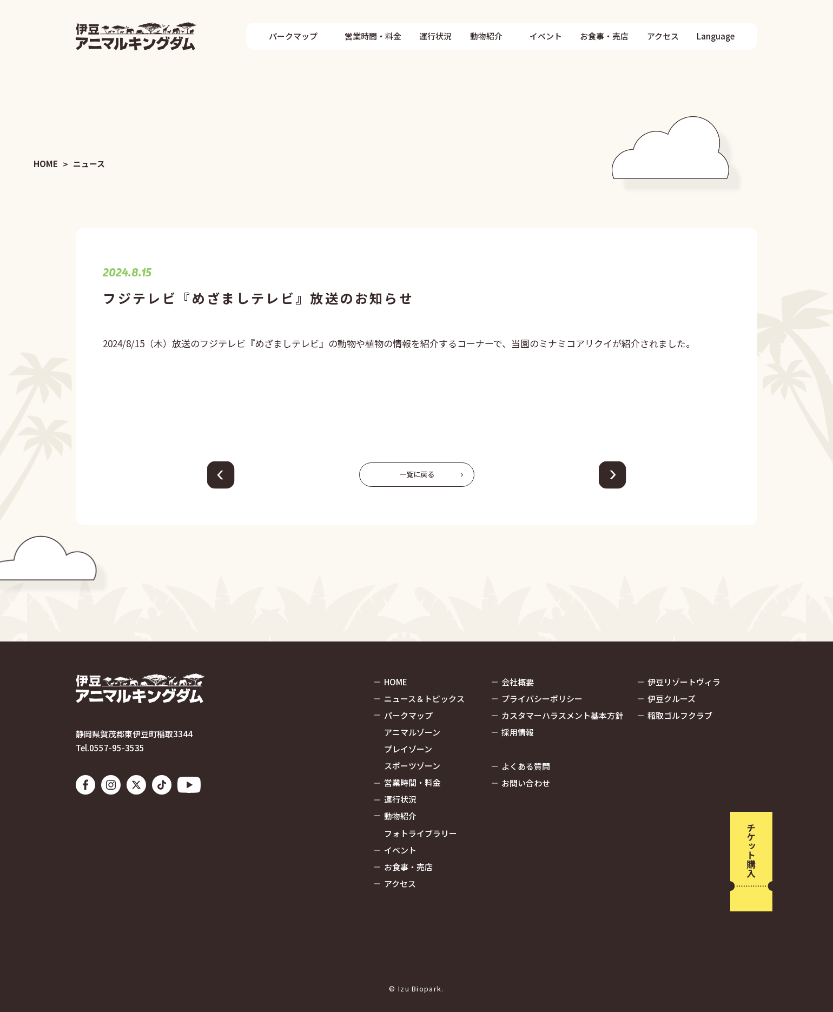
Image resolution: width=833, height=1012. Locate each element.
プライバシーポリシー (542, 698)
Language (716, 36)
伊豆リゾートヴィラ (683, 681)
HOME (46, 164)
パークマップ (293, 36)
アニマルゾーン (412, 732)
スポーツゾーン (412, 765)
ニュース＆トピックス (424, 698)
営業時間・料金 (373, 36)
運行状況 (435, 36)
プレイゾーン (408, 749)
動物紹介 (486, 36)
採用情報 (517, 732)
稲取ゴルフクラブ (679, 715)
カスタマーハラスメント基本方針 (562, 715)
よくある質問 (525, 766)
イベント (546, 36)
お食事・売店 (604, 36)
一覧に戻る (416, 474)
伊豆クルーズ (671, 698)
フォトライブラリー (420, 833)
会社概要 (517, 681)
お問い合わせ (525, 783)
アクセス (663, 36)
